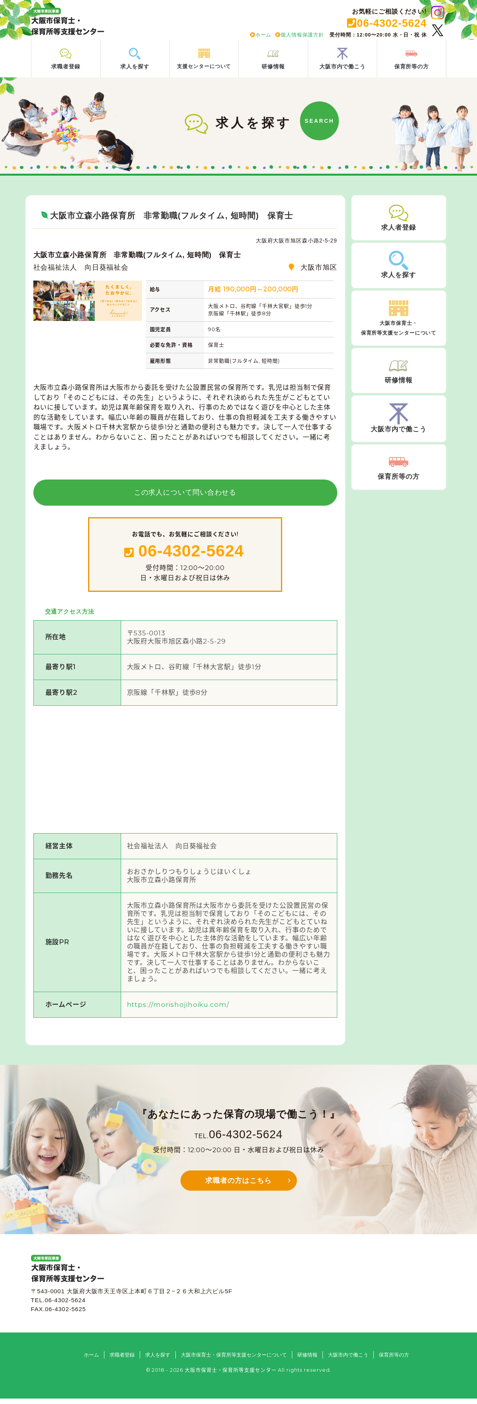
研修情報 (307, 1360)
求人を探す (157, 1360)
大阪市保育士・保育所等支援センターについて (234, 1360)
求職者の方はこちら (238, 1186)
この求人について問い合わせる (185, 497)
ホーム (261, 35)
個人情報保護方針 (299, 35)
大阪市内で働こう (348, 1360)
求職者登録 (122, 1360)
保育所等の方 (394, 1360)
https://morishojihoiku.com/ (178, 1009)
